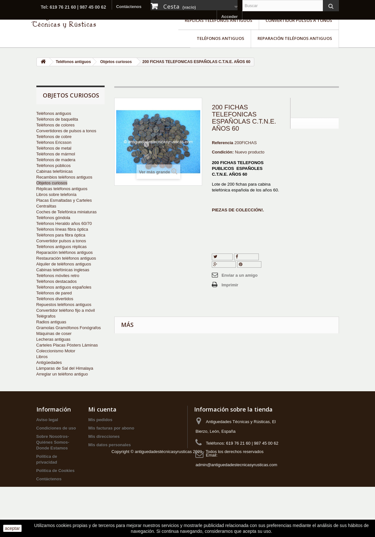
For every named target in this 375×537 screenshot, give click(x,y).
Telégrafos (46, 316)
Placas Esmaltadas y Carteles (64, 200)
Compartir (247, 256)
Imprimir (229, 284)
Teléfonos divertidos (54, 298)
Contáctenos (129, 6)
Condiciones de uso (56, 439)
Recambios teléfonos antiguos (64, 177)
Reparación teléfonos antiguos (295, 38)
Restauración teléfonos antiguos (66, 258)
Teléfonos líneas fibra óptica (62, 229)
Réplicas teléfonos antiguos (218, 20)
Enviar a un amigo (239, 275)
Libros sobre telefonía (56, 194)
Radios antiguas (51, 321)
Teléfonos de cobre (54, 136)
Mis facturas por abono (111, 439)
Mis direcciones (104, 448)
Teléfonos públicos (53, 165)
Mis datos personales (109, 456)
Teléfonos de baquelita (57, 119)
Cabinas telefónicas (54, 171)
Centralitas (46, 206)
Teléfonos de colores (55, 125)
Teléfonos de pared (54, 293)
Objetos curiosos (52, 183)
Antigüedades (49, 362)
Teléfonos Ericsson (53, 142)
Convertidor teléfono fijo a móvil (65, 310)
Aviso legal (47, 431)
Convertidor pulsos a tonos (299, 20)
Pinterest (249, 264)
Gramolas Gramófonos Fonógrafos (68, 327)
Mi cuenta (102, 421)
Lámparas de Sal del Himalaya (64, 368)
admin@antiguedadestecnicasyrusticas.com (236, 476)
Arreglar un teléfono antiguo (62, 374)
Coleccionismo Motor (55, 350)
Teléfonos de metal (53, 148)
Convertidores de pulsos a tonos (66, 130)
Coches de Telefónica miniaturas (66, 211)
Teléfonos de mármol (55, 154)
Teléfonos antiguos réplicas (61, 246)
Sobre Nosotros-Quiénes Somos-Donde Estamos (53, 454)
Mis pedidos (100, 431)
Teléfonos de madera (55, 159)
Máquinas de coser (54, 333)
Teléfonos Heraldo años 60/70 (64, 223)
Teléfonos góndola (53, 217)
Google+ (223, 264)
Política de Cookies (55, 482)
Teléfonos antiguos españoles (63, 287)
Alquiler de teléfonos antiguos (63, 264)
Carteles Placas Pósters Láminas (67, 345)
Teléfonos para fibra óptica (60, 235)
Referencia (222, 142)
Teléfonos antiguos (220, 38)
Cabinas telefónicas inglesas (62, 269)
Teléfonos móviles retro (58, 275)
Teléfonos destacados (56, 281)
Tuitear (222, 256)
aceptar (12, 528)
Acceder (229, 16)
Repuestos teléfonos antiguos (63, 304)
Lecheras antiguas (53, 339)
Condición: (223, 152)
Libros (42, 356)
